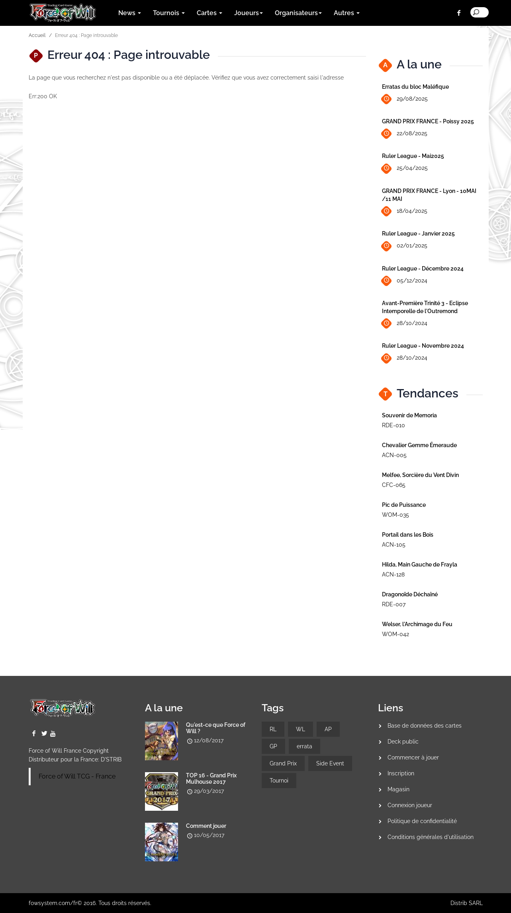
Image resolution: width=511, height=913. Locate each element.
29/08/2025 (405, 99)
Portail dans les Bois (407, 534)
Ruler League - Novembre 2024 (423, 346)
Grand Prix (283, 763)
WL (300, 729)
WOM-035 (395, 515)
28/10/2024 (404, 323)
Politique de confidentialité (422, 821)
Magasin (398, 789)
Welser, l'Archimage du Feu (417, 624)
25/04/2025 (405, 168)
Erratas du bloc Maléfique (415, 87)
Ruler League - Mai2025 (413, 156)
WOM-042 (395, 634)
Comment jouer (206, 826)
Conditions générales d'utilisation (431, 837)
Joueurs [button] (248, 13)
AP (328, 729)
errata (304, 746)
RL (273, 729)
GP (273, 746)
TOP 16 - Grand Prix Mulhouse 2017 (211, 778)
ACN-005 (394, 455)
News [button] (129, 13)
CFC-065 (393, 485)
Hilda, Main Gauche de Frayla (419, 564)
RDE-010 (393, 425)
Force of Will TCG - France (77, 776)
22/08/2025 (404, 134)
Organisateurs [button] (298, 13)
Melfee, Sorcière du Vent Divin (420, 475)
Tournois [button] (169, 13)
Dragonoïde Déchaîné (410, 594)
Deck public (403, 741)
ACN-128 (393, 574)
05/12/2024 (404, 280)
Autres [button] (347, 13)
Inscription (401, 773)
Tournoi (279, 780)
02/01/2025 (404, 246)
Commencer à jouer (413, 757)
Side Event (330, 763)
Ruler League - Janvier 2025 (418, 233)
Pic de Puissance (404, 505)
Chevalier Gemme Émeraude (419, 445)
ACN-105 (393, 544)
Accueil (37, 35)
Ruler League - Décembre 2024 (423, 268)
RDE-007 (393, 604)
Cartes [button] (209, 13)
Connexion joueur (410, 805)
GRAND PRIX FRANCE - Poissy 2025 (428, 121)
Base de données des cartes (425, 725)
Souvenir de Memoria (409, 415)
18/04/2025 (404, 211)
